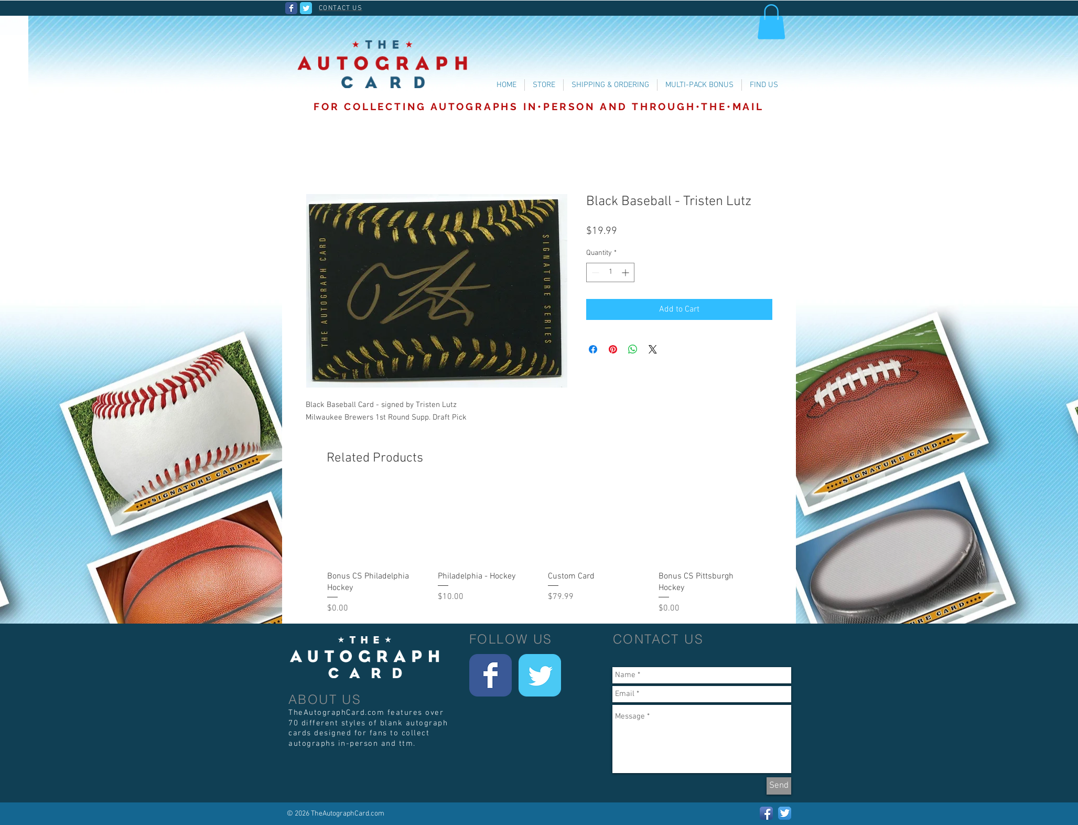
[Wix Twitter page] (306, 8)
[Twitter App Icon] (784, 813)
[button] (771, 21)
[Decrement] (594, 272)
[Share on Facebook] (593, 349)
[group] (543, 551)
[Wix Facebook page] (291, 8)
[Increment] (626, 272)
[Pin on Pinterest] (613, 349)
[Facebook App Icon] (766, 813)
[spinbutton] (610, 272)
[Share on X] (652, 349)
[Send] (779, 786)
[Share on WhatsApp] (633, 349)
